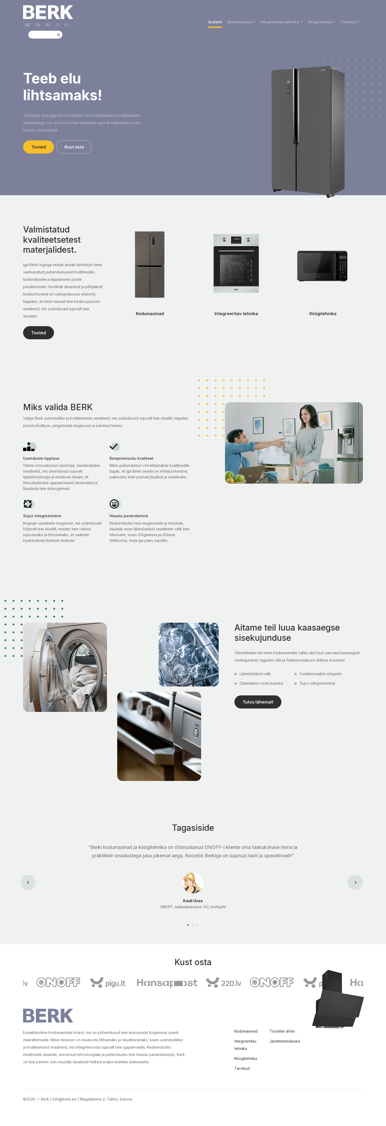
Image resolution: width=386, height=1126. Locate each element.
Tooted (38, 147)
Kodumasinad (239, 22)
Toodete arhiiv (282, 1031)
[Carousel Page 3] (197, 925)
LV (67, 25)
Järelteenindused (285, 1041)
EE (27, 25)
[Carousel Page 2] (193, 925)
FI (57, 25)
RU (48, 25)
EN (37, 25)
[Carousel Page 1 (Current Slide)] (188, 925)
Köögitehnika (320, 22)
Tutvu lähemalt (258, 702)
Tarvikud (348, 22)
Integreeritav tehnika (280, 22)
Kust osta (74, 147)
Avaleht (215, 22)
